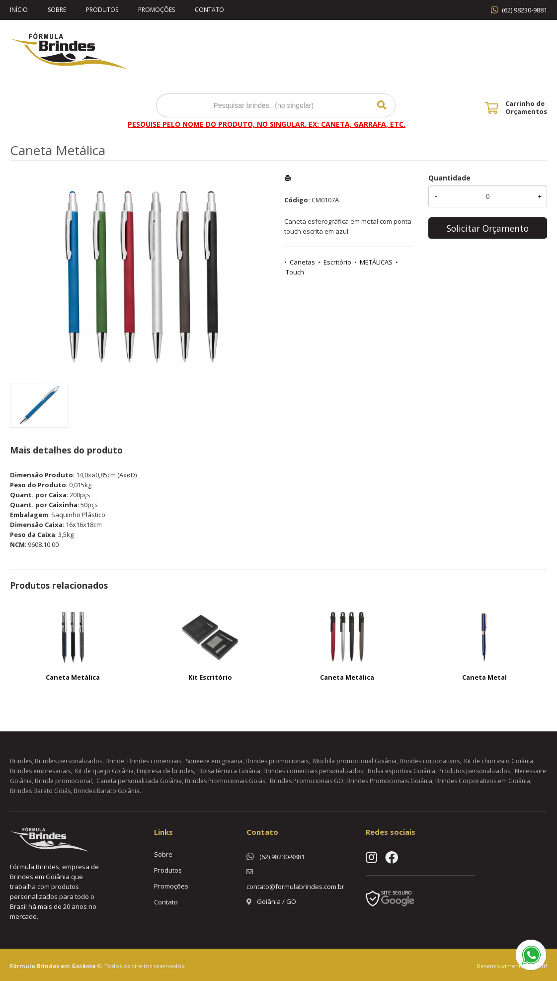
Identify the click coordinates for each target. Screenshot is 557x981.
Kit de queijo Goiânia (104, 771)
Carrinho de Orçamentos (526, 107)
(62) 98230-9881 (524, 9)
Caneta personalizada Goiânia (139, 781)
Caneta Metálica (73, 677)
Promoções (156, 9)
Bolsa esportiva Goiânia (401, 771)
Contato (209, 9)
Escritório (337, 262)
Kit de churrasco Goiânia (498, 761)
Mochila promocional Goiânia (355, 761)
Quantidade (449, 177)
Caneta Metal (484, 677)
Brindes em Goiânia (66, 966)
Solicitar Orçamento (488, 228)
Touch (295, 272)
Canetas (302, 262)
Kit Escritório (210, 677)
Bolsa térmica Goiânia (229, 771)
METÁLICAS (376, 262)
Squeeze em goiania (214, 761)
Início (19, 9)
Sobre (57, 9)
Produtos (102, 9)
